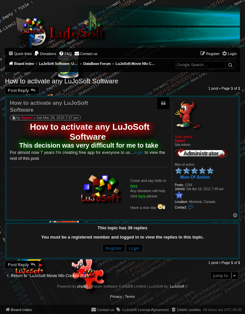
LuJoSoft (177, 286)
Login (134, 248)
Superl (180, 141)
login (138, 152)
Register (114, 248)
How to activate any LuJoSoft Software (61, 81)
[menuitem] (45, 54)
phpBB (82, 286)
